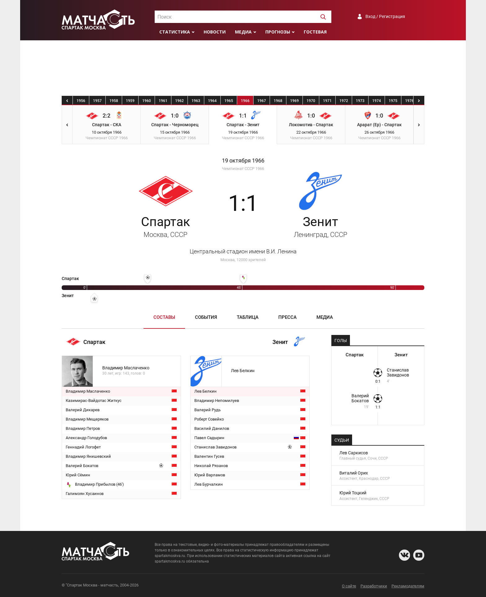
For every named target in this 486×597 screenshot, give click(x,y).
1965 (228, 101)
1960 (146, 101)
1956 (81, 101)
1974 (376, 101)
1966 (245, 101)
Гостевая (315, 32)
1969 (294, 101)
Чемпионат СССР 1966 (243, 168)
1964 (212, 101)
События (206, 317)
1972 (343, 101)
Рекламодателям (407, 586)
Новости (215, 32)
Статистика (174, 32)
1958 (113, 101)
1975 (393, 101)
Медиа (243, 32)
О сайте (349, 586)
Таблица (247, 317)
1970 (311, 101)
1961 (163, 101)
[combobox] (243, 17)
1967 (261, 101)
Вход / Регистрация (385, 16)
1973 (360, 101)
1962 (179, 101)
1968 (278, 101)
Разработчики (373, 586)
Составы (164, 317)
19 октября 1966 (243, 161)
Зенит (320, 226)
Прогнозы (277, 32)
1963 (196, 101)
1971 (327, 101)
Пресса (287, 317)
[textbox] (243, 17)
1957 (97, 101)
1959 (130, 101)
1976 (409, 101)
